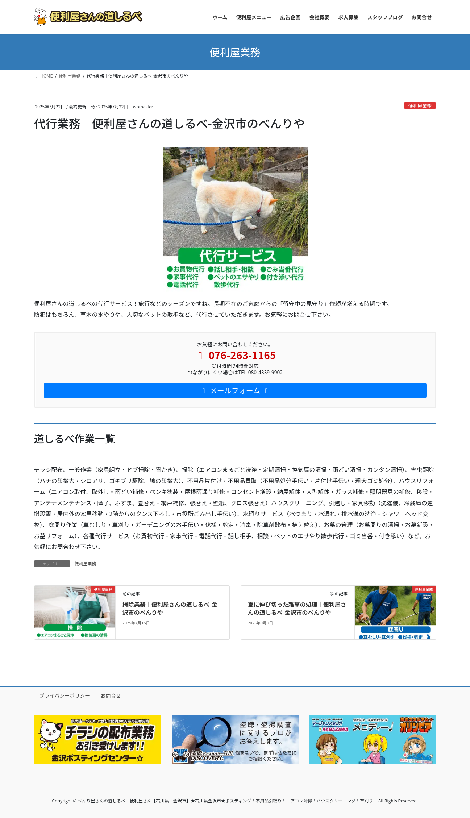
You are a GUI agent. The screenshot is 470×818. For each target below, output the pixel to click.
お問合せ (110, 695)
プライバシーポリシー (64, 695)
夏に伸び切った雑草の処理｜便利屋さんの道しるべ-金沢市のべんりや (297, 608)
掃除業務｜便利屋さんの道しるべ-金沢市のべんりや (169, 608)
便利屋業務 (420, 105)
